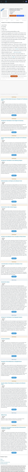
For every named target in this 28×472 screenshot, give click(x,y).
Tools (12, 20)
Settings (17, 20)
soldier (13, 56)
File (2, 20)
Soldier (1, 459)
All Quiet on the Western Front (5, 462)
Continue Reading (14, 76)
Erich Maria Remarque (3, 463)
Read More (14, 115)
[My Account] (27, 1)
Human (1, 465)
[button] (1, 1)
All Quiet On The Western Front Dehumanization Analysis (16, 9)
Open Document (12, 15)
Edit (7, 20)
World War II (2, 460)
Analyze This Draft (20, 15)
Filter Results (24, 20)
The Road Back (2, 466)
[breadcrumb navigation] (14, 4)
